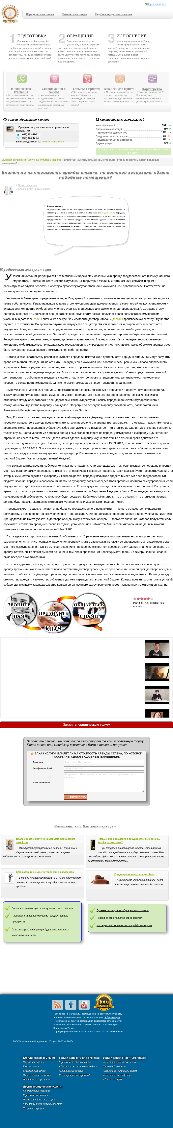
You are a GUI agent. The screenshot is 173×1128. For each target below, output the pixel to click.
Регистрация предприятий (74, 1075)
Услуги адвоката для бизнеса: (79, 1057)
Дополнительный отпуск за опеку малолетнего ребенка (42, 908)
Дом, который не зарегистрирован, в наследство (45, 872)
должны (117, 319)
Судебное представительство (113, 14)
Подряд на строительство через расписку (119, 918)
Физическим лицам (74, 14)
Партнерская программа (37, 1079)
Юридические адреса (71, 1070)
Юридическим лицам (40, 14)
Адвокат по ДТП (112, 1079)
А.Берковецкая (112, 1017)
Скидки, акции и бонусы (54, 90)
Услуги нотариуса (33, 1108)
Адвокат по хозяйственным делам (78, 1066)
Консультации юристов (48, 160)
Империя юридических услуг (11, 15)
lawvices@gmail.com (53, 141)
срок (36, 319)
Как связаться (31, 1066)
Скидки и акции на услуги (37, 1075)
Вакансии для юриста (119, 88)
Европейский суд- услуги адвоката (42, 1104)
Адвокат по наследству (116, 1075)
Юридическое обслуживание (75, 1062)
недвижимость (108, 213)
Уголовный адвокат (114, 1066)
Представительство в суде (39, 1099)
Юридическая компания (21, 90)
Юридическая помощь (35, 1095)
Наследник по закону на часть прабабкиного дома (124, 925)
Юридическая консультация (34, 188)
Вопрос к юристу (27, 185)
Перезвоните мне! (157, 4)
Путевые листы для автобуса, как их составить (123, 910)
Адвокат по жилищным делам (120, 1070)
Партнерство (152, 88)
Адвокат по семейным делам (119, 1062)
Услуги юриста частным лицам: (124, 1057)
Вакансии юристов (33, 1062)
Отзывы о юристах (86, 88)
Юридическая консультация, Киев (134, 874)
